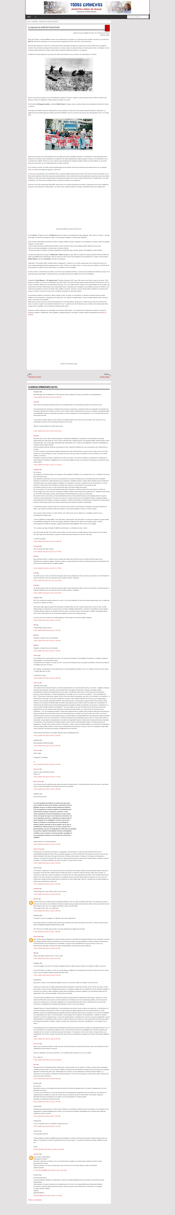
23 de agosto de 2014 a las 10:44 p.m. (49, 1149)
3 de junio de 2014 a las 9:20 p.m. (47, 975)
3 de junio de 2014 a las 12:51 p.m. (48, 580)
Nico (35, 1064)
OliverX (36, 655)
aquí (32, 174)
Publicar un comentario (35, 1200)
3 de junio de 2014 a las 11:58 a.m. (48, 541)
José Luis (37, 682)
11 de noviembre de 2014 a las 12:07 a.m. (50, 1170)
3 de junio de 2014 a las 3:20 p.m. (47, 863)
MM (35, 556)
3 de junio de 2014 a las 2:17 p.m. (47, 776)
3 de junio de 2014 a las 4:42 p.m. (47, 884)
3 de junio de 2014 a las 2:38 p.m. (47, 789)
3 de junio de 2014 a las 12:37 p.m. (48, 551)
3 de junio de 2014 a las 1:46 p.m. (47, 678)
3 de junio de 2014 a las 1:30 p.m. (47, 640)
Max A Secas (38, 781)
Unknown (36, 1154)
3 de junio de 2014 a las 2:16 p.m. (47, 764)
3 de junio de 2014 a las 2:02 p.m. (47, 745)
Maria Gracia (38, 936)
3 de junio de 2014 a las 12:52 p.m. (48, 593)
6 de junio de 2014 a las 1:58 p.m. (47, 1116)
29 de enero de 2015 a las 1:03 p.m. (48, 1195)
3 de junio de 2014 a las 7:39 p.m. (47, 931)
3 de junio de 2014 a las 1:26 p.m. (47, 630)
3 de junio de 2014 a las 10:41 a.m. (48, 431)
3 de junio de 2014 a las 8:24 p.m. (47, 948)
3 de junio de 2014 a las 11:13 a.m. (48, 464)
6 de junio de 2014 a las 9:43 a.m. (47, 1078)
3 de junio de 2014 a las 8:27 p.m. (47, 958)
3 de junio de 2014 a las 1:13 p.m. (47, 620)
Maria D (36, 899)
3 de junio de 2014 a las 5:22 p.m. (47, 894)
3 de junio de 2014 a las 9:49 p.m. (47, 1039)
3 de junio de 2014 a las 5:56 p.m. (47, 911)
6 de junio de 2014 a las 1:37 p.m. (47, 1101)
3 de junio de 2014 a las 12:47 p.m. (48, 568)
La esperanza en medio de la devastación (44, 27)
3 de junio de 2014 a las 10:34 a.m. (48, 397)
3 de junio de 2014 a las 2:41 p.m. (47, 844)
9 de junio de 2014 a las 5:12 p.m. (47, 1126)
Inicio (29, 17)
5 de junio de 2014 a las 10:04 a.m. (48, 1060)
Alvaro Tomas (38, 849)
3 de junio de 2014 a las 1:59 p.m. (47, 735)
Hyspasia (36, 469)
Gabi (35, 402)
